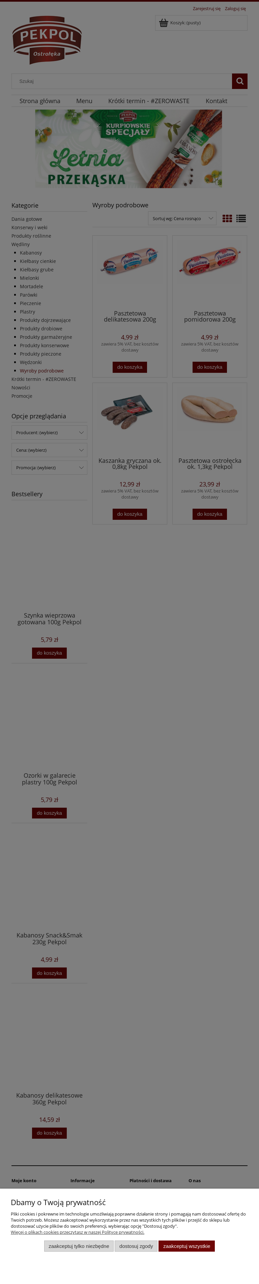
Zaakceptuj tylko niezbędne (79, 1246)
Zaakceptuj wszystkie (186, 1246)
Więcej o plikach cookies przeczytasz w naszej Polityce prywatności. (77, 1232)
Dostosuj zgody (136, 1246)
